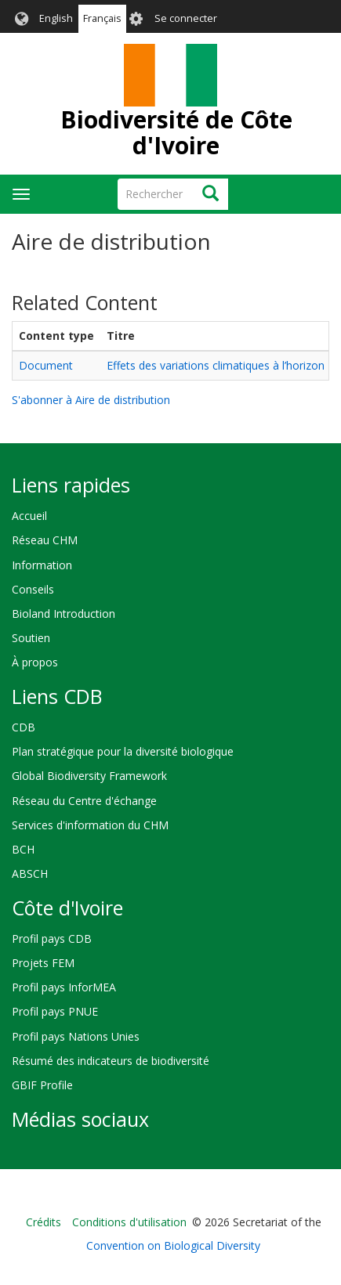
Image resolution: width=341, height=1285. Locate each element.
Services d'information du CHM (90, 825)
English (56, 18)
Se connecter (185, 18)
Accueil (29, 515)
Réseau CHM (45, 539)
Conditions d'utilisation (129, 1222)
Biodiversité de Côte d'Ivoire (176, 132)
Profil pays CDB (52, 938)
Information (42, 565)
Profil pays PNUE (55, 1011)
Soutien (31, 637)
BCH (23, 849)
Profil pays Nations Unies (76, 1036)
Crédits (43, 1222)
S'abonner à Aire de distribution (91, 399)
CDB (23, 727)
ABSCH (30, 873)
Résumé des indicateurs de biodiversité (110, 1060)
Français (102, 18)
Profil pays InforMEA (64, 987)
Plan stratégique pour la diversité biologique (123, 751)
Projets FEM (43, 962)
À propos (35, 662)
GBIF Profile (42, 1084)
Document (46, 365)
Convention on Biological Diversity (173, 1245)
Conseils (33, 589)
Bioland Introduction (63, 613)
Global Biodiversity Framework (89, 775)
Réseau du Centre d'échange (84, 800)
